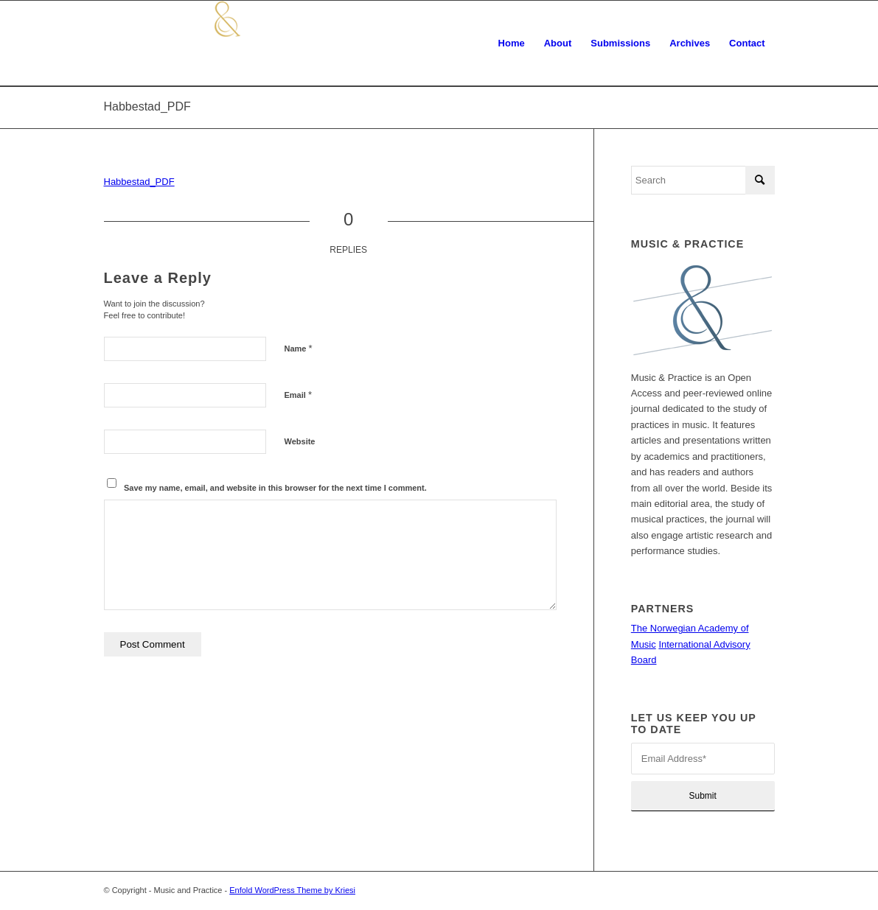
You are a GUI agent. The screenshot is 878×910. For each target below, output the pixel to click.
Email (298, 394)
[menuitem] (511, 43)
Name (299, 348)
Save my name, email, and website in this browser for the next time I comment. (275, 487)
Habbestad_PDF (147, 106)
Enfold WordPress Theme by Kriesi (292, 890)
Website (300, 441)
